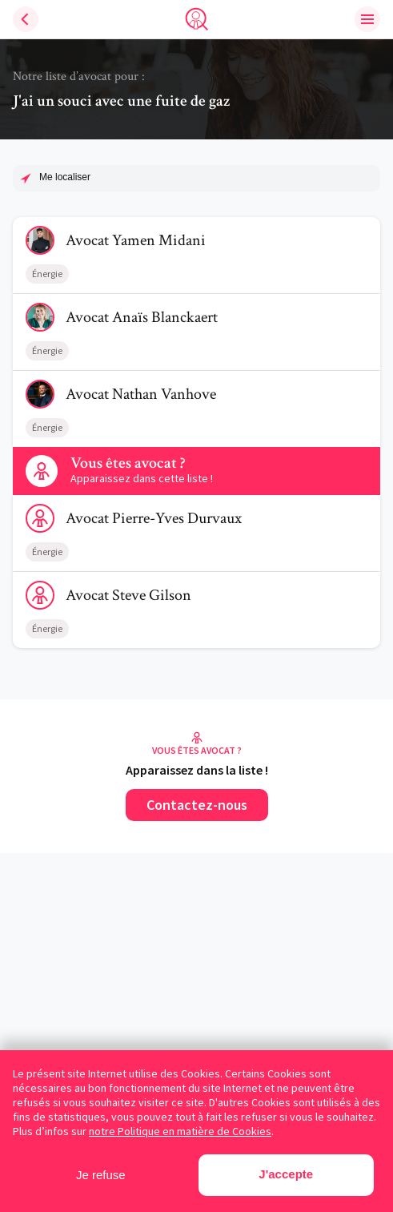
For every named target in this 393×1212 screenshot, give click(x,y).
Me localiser (64, 177)
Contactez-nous (196, 804)
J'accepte (286, 1174)
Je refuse (101, 1175)
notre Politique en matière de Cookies (180, 1131)
